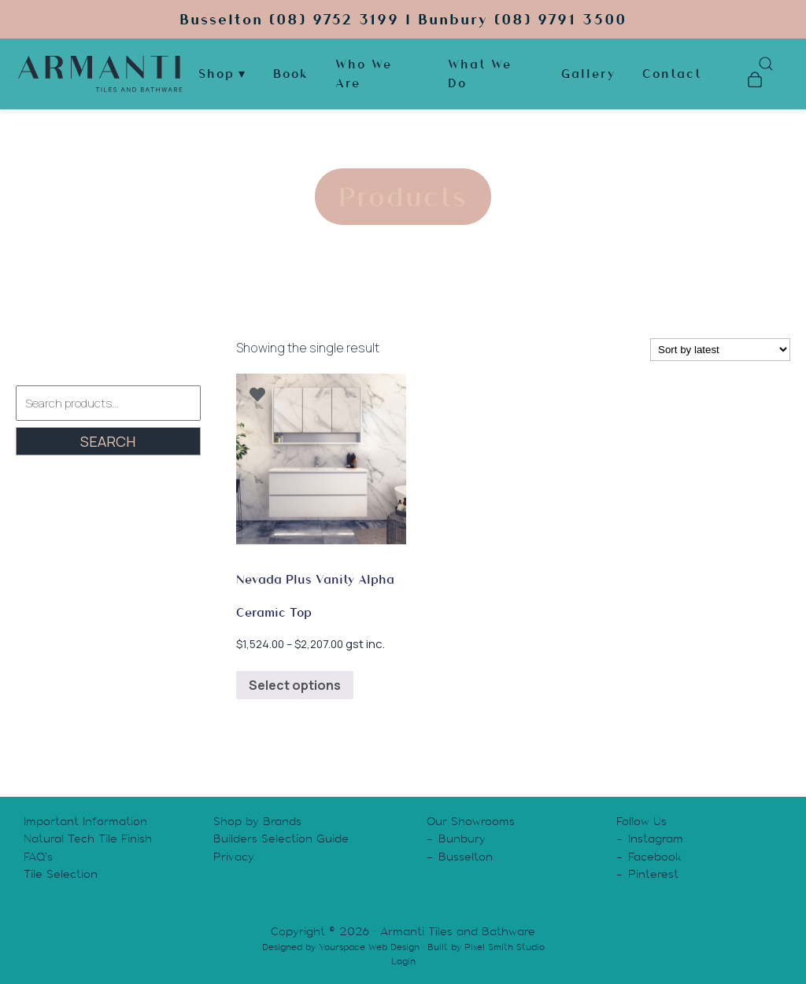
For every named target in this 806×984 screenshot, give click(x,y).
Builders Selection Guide (281, 838)
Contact (671, 74)
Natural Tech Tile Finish (88, 838)
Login (403, 961)
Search (107, 441)
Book (291, 74)
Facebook (655, 856)
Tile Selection (61, 874)
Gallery (588, 74)
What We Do (480, 74)
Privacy (233, 856)
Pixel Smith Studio (504, 947)
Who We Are (363, 74)
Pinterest (653, 874)
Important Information (85, 821)
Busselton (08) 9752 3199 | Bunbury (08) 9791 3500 (403, 19)
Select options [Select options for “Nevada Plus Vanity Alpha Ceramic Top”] (295, 685)
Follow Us (641, 821)
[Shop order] (720, 349)
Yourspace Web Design (369, 947)
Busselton (465, 856)
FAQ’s (38, 856)
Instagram (655, 838)
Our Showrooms (471, 821)
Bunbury (462, 838)
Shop (216, 74)
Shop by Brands (257, 821)
